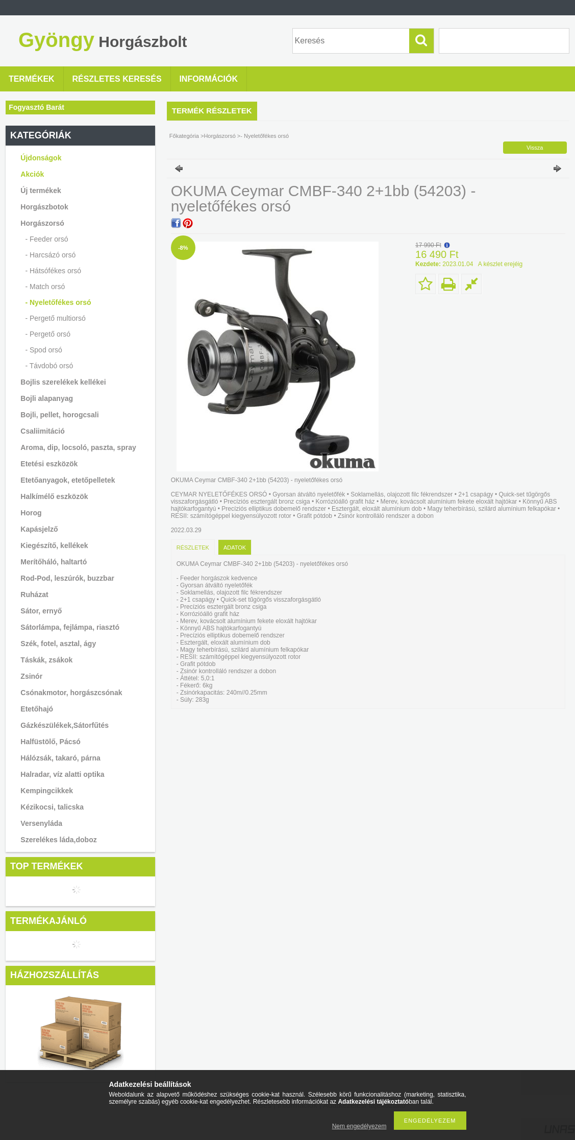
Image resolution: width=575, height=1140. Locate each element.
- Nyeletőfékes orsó (58, 302)
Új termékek (40, 190)
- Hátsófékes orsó (53, 271)
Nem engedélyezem (359, 1126)
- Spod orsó (43, 350)
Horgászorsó (219, 136)
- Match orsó (45, 286)
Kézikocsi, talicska (52, 807)
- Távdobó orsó (49, 366)
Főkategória (184, 136)
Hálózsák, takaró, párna (60, 758)
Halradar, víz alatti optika (62, 774)
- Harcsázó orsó (50, 255)
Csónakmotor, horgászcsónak (71, 692)
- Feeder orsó (46, 239)
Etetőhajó (36, 709)
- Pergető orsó (47, 334)
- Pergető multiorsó (55, 318)
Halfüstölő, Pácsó (50, 742)
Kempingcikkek (46, 791)
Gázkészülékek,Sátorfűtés (64, 725)
